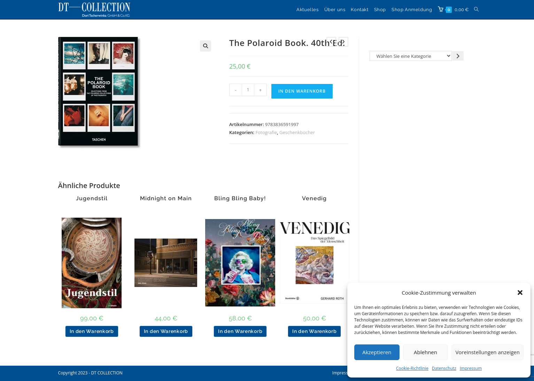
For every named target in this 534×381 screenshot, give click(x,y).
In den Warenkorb (302, 91)
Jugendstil (92, 198)
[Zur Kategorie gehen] (458, 56)
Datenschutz (444, 368)
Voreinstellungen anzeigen (487, 352)
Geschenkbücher (297, 132)
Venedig (314, 198)
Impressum (471, 368)
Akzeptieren (376, 352)
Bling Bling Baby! (240, 198)
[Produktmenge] (248, 90)
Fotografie (266, 132)
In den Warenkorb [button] (92, 331)
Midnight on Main (166, 198)
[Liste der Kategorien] (411, 56)
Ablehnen (425, 352)
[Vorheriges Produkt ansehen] (331, 42)
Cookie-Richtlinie (412, 368)
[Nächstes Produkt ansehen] (343, 42)
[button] (520, 292)
